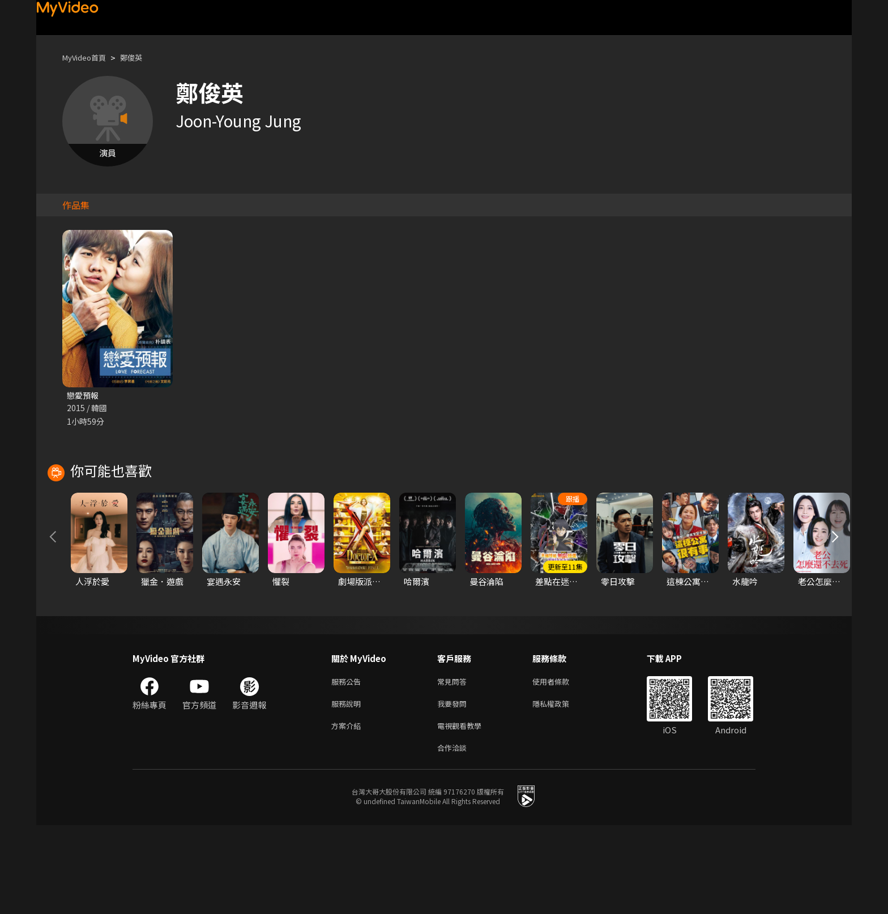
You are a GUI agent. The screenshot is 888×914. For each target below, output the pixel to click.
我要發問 (454, 788)
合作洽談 (454, 836)
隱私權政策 (560, 788)
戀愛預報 (84, 396)
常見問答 (454, 764)
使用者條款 (560, 764)
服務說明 (348, 788)
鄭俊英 (140, 57)
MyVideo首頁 (88, 57)
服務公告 (348, 764)
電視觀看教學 (462, 812)
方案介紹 (348, 812)
